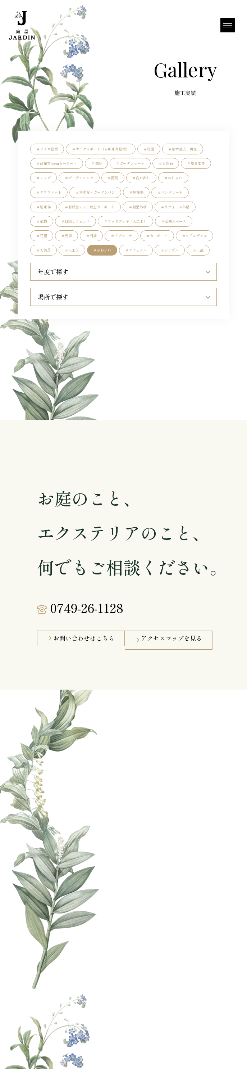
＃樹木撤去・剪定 (182, 149)
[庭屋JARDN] (21, 25)
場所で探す (124, 297)
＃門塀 (91, 235)
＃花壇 (41, 235)
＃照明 (113, 177)
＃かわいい (102, 250)
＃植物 (41, 221)
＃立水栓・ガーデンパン (95, 192)
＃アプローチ (121, 235)
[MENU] (227, 25)
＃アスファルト (48, 192)
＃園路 (96, 163)
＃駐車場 (43, 206)
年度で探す (124, 272)
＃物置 (148, 149)
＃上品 (198, 250)
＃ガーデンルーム (130, 163)
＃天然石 (166, 163)
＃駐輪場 (136, 192)
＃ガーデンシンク (79, 177)
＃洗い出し (141, 177)
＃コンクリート (170, 192)
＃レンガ (43, 177)
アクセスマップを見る (171, 638)
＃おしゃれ (173, 177)
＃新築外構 (138, 206)
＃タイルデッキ (194, 235)
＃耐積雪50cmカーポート (56, 163)
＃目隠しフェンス (75, 221)
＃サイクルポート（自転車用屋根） (100, 149)
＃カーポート (157, 235)
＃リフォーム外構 (175, 206)
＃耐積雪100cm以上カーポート (90, 206)
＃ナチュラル (136, 250)
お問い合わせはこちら (83, 638)
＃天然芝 (43, 250)
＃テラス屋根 (47, 149)
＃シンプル (170, 250)
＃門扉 (66, 235)
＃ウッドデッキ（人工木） (125, 221)
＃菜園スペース (173, 221)
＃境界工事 (196, 163)
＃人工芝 (72, 250)
